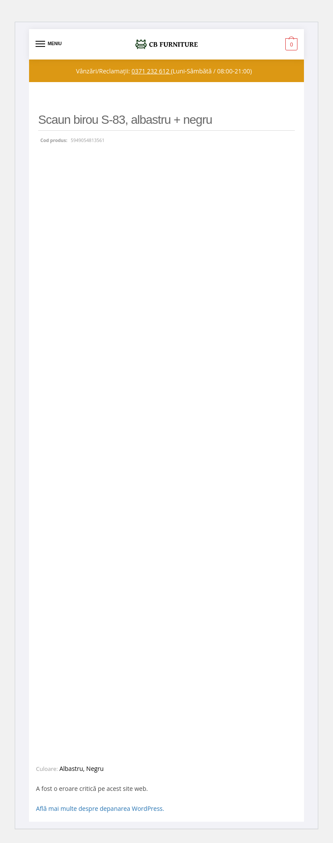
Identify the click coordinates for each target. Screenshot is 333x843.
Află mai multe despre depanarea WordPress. (100, 808)
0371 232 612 (151, 71)
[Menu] (49, 44)
